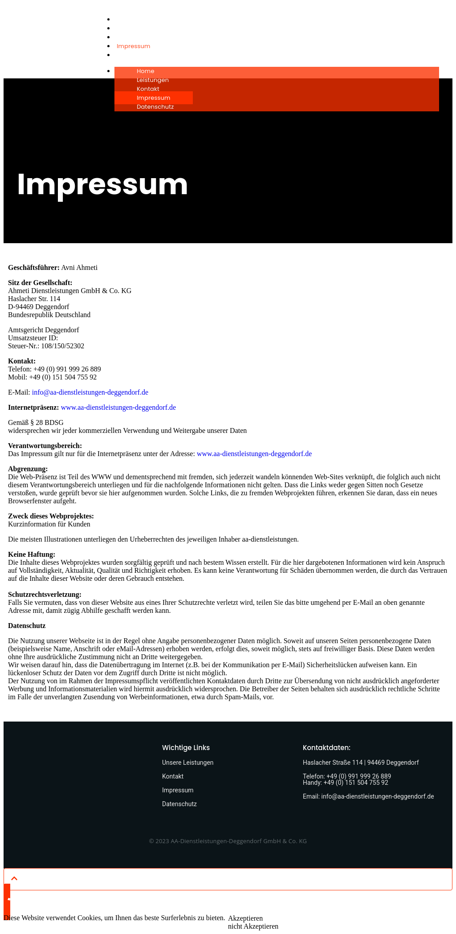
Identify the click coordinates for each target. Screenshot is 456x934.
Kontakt (128, 37)
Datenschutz (135, 55)
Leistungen (133, 28)
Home (125, 19)
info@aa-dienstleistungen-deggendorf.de (90, 392)
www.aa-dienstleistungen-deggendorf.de (118, 407)
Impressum (133, 46)
